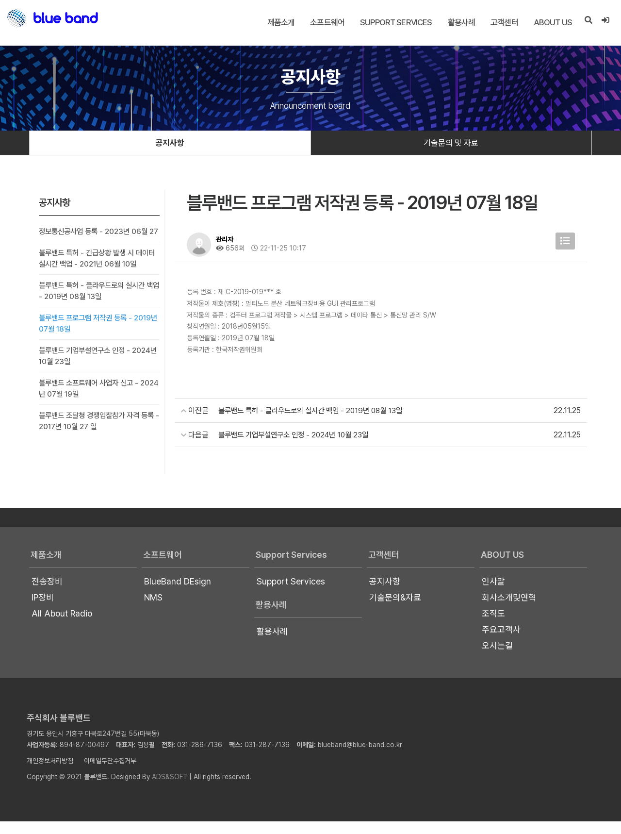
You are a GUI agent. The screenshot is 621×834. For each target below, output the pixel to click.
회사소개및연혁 (509, 610)
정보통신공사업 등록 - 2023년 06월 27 (96, 238)
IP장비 (43, 610)
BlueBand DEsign (177, 594)
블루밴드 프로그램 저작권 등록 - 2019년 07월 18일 (99, 336)
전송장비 (47, 594)
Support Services (395, 22)
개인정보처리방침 (50, 773)
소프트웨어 (327, 22)
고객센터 (504, 22)
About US (552, 22)
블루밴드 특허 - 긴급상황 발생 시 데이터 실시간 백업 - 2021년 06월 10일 (97, 271)
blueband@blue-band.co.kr (360, 757)
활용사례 (460, 22)
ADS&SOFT (169, 789)
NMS (153, 610)
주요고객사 (501, 642)
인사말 (493, 594)
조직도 (493, 626)
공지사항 (169, 143)
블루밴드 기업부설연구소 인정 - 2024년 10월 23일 (98, 368)
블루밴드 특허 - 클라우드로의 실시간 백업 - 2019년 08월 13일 (95, 303)
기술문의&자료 (395, 610)
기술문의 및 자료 (451, 143)
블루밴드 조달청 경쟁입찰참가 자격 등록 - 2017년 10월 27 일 (97, 433)
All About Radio (62, 626)
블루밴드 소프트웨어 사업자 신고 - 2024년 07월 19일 (92, 401)
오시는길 (497, 658)
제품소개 (280, 22)
